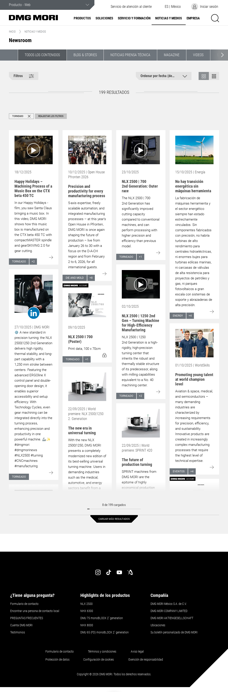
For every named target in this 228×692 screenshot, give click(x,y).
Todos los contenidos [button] (42, 55)
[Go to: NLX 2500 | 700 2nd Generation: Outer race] (141, 150)
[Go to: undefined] (33, 297)
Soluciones (104, 18)
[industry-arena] (130, 572)
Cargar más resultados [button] (114, 519)
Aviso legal (137, 651)
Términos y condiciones (102, 651)
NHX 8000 (86, 625)
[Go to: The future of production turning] (141, 423)
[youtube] (119, 572)
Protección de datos (57, 659)
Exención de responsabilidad (145, 659)
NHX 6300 (86, 611)
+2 (33, 261)
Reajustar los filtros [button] (50, 116)
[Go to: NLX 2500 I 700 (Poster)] (87, 305)
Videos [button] (198, 55)
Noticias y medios (168, 18)
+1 (140, 256)
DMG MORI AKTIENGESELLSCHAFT (172, 618)
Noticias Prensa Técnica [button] (130, 55)
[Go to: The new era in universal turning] (87, 386)
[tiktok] (109, 572)
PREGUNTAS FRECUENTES (26, 618)
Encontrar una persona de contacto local (34, 611)
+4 (190, 315)
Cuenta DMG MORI (21, 625)
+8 (91, 277)
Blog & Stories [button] (85, 55)
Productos (82, 18)
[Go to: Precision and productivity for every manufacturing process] (87, 150)
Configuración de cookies (98, 659)
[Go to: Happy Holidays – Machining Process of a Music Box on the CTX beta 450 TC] (33, 150)
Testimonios (17, 632)
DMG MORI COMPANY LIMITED (169, 611)
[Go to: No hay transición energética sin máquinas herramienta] (194, 150)
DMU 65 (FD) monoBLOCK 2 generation (104, 632)
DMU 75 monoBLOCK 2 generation (101, 618)
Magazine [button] (171, 55)
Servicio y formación (134, 18)
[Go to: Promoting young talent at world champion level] (194, 343)
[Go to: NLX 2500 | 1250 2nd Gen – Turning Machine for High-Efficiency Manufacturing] (141, 284)
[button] (172, 6)
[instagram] (98, 572)
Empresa (193, 18)
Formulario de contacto (24, 604)
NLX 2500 (86, 604)
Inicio (12, 31)
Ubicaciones (158, 625)
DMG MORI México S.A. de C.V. (169, 604)
